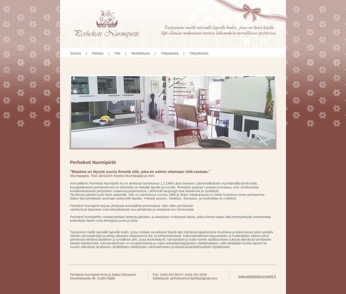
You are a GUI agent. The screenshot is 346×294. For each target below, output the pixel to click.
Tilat (117, 53)
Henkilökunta (140, 53)
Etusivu (75, 53)
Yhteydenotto (199, 53)
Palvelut (97, 53)
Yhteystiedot (170, 53)
